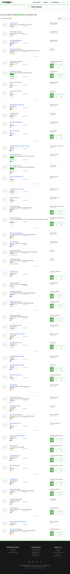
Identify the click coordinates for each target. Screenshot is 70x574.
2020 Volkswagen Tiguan (17, 356)
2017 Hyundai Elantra (16, 414)
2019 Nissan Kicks (15, 465)
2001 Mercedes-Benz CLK (17, 105)
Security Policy (34, 568)
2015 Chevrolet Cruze (16, 375)
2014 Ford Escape (15, 131)
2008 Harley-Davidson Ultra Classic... (20, 146)
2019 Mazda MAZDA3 (16, 291)
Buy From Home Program (58, 552)
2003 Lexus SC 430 (15, 301)
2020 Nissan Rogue (15, 250)
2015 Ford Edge (14, 242)
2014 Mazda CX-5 (15, 283)
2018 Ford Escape (15, 197)
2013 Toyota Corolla (15, 154)
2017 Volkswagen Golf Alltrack (18, 521)
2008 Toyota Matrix (15, 315)
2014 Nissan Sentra (15, 489)
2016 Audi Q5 (13, 445)
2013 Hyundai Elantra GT (17, 176)
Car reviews (12, 550)
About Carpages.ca (58, 555)
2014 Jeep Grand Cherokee (17, 435)
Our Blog (58, 550)
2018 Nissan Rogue (15, 406)
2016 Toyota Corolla (15, 218)
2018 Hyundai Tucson (16, 397)
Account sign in (36, 555)
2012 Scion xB (14, 23)
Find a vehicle (13, 549)
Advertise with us (36, 549)
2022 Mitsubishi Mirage (16, 122)
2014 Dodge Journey (15, 31)
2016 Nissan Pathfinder (16, 61)
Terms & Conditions (41, 568)
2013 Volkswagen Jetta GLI (17, 334)
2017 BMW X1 (13, 385)
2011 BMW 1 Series (15, 455)
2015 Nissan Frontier (15, 71)
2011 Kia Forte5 (14, 113)
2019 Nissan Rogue (15, 206)
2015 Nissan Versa (15, 259)
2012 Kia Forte (14, 508)
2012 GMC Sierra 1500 (16, 499)
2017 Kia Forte (14, 271)
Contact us (58, 549)
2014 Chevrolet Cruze (16, 82)
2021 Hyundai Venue (15, 49)
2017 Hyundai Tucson (16, 325)
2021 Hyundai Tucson (16, 529)
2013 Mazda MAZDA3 (16, 40)
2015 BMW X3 (14, 479)
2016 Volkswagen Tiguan (17, 189)
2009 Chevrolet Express (16, 233)
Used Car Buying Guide (13, 552)
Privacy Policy (27, 568)
